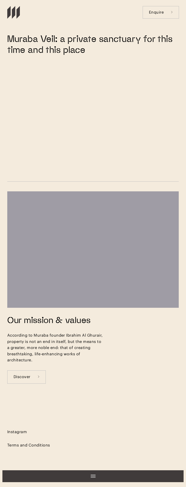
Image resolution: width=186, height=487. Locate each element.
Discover (26, 376)
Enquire (161, 12)
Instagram (17, 431)
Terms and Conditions (28, 445)
